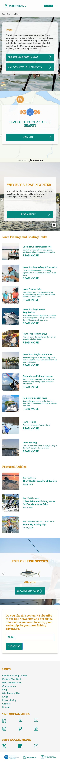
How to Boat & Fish (11, 683)
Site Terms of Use (11, 693)
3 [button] (32, 225)
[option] (30, 199)
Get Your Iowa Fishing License (25, 67)
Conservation (9, 686)
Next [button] (58, 199)
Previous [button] (1, 199)
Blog (4, 690)
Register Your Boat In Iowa (23, 57)
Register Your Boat (11, 679)
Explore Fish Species (28, 591)
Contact (6, 704)
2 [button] (30, 225)
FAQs (5, 697)
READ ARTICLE (28, 214)
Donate (6, 707)
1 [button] (28, 225)
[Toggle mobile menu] (56, 6)
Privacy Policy (9, 700)
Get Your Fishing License (14, 676)
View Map (28, 137)
